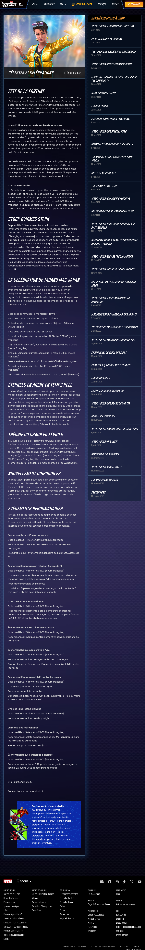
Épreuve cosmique (11, 906)
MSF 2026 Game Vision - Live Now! (110, 119)
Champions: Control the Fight (108, 352)
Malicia (91, 922)
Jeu (33, 4)
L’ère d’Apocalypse (96, 914)
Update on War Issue (103, 416)
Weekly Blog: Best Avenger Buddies (111, 64)
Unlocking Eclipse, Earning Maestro (112, 211)
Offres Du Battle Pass (68, 898)
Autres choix (65, 914)
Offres (62, 910)
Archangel (92, 931)
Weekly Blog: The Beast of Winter (110, 403)
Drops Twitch (121, 922)
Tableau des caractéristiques (16, 926)
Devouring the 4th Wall (105, 454)
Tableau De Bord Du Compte (43, 894)
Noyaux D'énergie (67, 918)
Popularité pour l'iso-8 (13, 914)
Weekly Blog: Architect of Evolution (112, 26)
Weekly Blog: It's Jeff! (104, 441)
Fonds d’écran (122, 935)
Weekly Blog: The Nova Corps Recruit (113, 269)
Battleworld (121, 914)
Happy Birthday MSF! (103, 93)
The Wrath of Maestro (104, 186)
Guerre (6, 938)
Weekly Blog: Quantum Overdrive (110, 198)
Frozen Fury (98, 492)
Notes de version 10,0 (103, 173)
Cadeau (63, 906)
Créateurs (120, 918)
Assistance (125, 946)
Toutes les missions (12, 894)
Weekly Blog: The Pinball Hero (109, 131)
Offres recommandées (69, 894)
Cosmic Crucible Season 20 (107, 391)
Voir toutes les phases (125, 904)
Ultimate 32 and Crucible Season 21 (112, 144)
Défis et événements (12, 898)
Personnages (9, 902)
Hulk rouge (92, 926)
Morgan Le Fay (94, 918)
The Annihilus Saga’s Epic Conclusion (113, 52)
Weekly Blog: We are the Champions (112, 256)
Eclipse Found (99, 106)
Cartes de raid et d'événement (16, 922)
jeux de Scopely (44, 843)
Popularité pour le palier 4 (14, 930)
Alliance (35, 898)
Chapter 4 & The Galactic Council (111, 365)
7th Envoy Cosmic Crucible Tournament (114, 327)
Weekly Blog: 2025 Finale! (106, 467)
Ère (61, 4)
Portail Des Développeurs (42, 906)
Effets (6, 910)
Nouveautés (48, 4)
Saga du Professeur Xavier (99, 904)
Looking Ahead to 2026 (104, 480)
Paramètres (36, 910)
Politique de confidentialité (103, 946)
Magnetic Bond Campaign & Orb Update (114, 314)
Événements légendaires (14, 918)
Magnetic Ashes (100, 378)
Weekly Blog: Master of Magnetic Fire (113, 340)
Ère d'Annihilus (94, 894)
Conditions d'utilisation (74, 946)
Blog (118, 894)
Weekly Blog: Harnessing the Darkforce (114, 429)
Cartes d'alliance (39, 902)
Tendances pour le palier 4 (14, 934)
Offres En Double (66, 902)
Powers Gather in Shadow (106, 39)
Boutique (65, 890)
